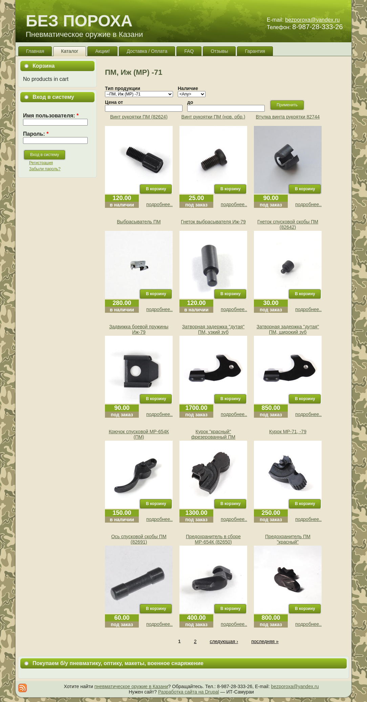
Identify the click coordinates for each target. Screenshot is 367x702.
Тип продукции (122, 88)
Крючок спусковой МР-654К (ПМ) (139, 434)
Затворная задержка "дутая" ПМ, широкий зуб (288, 329)
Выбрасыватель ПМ (138, 221)
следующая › (224, 641)
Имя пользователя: (51, 115)
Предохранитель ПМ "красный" (287, 539)
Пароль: (36, 134)
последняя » (265, 641)
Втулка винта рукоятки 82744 (288, 116)
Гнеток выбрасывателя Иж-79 (213, 221)
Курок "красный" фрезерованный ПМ (213, 434)
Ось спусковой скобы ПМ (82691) (138, 539)
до (190, 102)
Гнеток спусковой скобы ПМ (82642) (287, 224)
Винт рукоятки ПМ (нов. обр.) (213, 116)
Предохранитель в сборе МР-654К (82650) (213, 539)
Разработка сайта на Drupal (188, 692)
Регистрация (41, 162)
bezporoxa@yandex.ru (312, 20)
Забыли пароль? (45, 169)
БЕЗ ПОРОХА (79, 21)
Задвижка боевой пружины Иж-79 (139, 329)
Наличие (188, 88)
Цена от (114, 102)
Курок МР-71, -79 (287, 431)
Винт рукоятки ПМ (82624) (139, 116)
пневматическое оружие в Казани (131, 686)
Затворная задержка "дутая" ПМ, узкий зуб (213, 329)
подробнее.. (159, 204)
